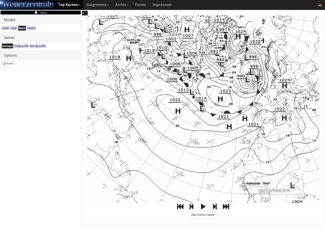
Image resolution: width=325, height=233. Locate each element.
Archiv (122, 4)
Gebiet (9, 37)
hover (8, 63)
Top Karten (69, 4)
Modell (9, 19)
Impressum (162, 4)
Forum (140, 4)
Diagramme (98, 4)
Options (10, 55)
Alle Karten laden (203, 215)
